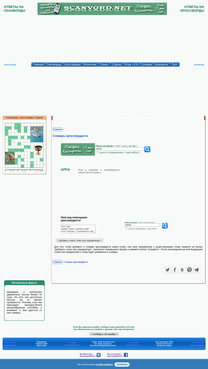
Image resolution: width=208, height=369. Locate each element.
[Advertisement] (104, 38)
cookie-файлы (104, 364)
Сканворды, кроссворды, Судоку (24, 117)
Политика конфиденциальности (103, 345)
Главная (57, 129)
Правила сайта (42, 344)
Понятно (122, 364)
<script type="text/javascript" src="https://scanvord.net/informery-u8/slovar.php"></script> (80, 229)
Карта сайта (41, 345)
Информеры (42, 342)
